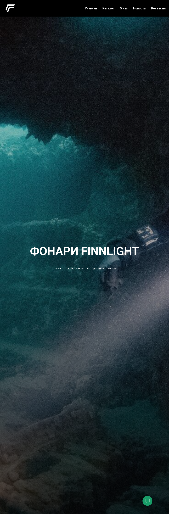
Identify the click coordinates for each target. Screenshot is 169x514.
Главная (91, 8)
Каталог (108, 8)
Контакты (158, 8)
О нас (124, 8)
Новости (139, 8)
